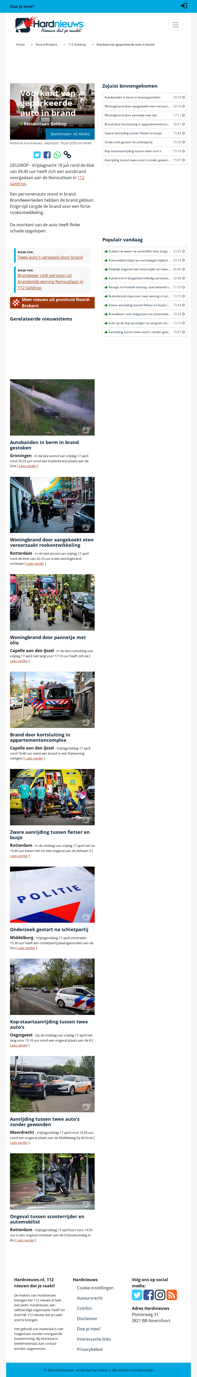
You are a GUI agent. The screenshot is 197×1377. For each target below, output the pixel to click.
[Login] (184, 5)
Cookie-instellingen (95, 1288)
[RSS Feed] (171, 1298)
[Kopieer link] (67, 156)
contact (50, 1343)
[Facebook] (148, 1298)
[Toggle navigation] (176, 25)
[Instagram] (160, 1298)
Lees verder (27, 466)
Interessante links (94, 1339)
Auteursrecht (90, 1298)
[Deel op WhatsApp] (58, 156)
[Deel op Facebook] (48, 156)
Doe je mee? (89, 1329)
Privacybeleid (90, 1349)
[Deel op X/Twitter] (38, 156)
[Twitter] (137, 1298)
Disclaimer (87, 1318)
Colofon (84, 1308)
